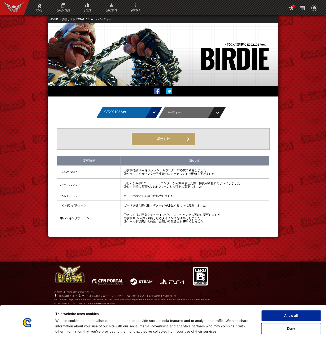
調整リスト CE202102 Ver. (78, 19)
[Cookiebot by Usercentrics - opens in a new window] (27, 328)
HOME (54, 19)
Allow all (291, 298)
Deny (291, 311)
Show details (228, 328)
